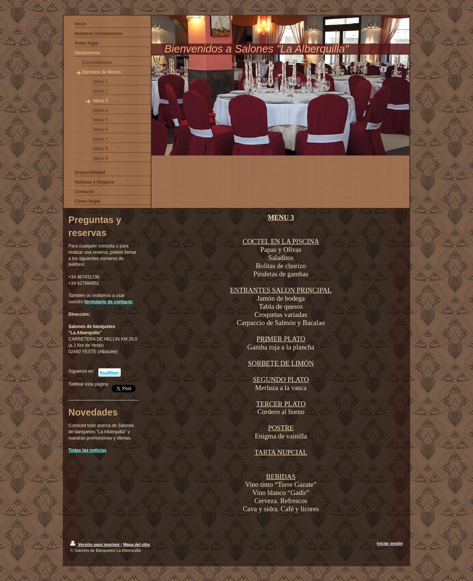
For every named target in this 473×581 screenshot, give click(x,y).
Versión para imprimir (95, 544)
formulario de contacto (108, 301)
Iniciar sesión (390, 543)
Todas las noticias (87, 450)
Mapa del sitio (136, 544)
